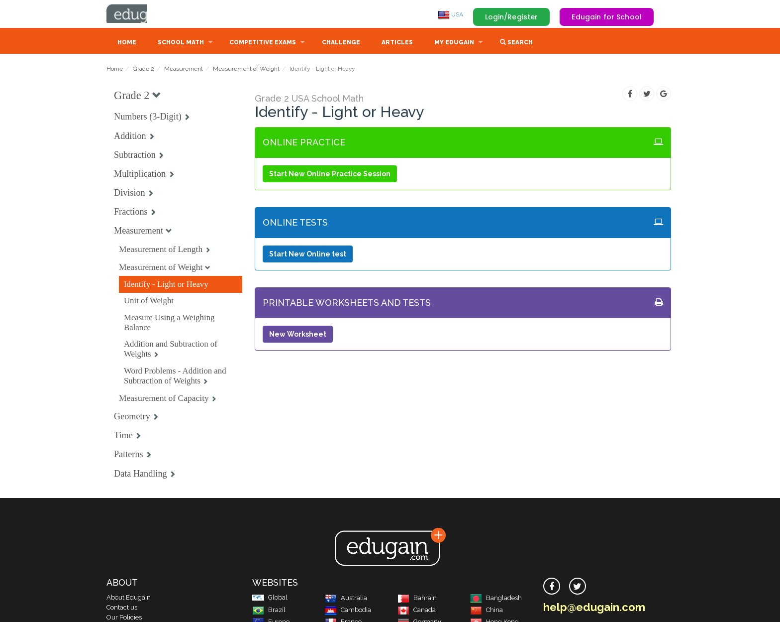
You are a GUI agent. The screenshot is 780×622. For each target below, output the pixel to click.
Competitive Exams (262, 43)
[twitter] (577, 587)
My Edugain (454, 43)
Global (270, 598)
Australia (346, 599)
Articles (397, 43)
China (486, 611)
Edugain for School (607, 17)
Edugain (143, 14)
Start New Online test (307, 255)
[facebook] (551, 587)
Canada (416, 611)
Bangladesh (496, 599)
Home (126, 43)
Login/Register (511, 17)
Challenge (341, 43)
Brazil (269, 611)
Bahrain (417, 599)
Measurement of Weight (246, 69)
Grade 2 (143, 69)
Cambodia (348, 611)
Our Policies (124, 618)
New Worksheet (297, 335)
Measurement (183, 69)
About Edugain (128, 598)
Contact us (121, 608)
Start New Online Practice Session (329, 175)
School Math (181, 43)
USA (450, 14)
